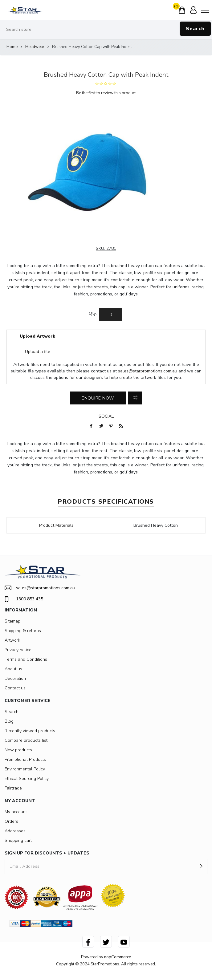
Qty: (93, 313)
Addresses (15, 831)
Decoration (15, 678)
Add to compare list (135, 398)
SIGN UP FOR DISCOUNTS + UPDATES (47, 853)
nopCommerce (117, 957)
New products (18, 750)
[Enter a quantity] (110, 314)
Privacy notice (18, 650)
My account (16, 812)
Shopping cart (18, 840)
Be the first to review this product (106, 93)
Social (106, 416)
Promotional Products (25, 759)
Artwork (12, 640)
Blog (9, 721)
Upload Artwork (37, 336)
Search (195, 28)
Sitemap (12, 621)
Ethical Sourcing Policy (27, 778)
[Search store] (106, 29)
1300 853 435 (24, 599)
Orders (11, 821)
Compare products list (26, 740)
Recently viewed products (30, 731)
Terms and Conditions (26, 659)
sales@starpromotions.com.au (147, 371)
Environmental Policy (25, 769)
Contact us (15, 688)
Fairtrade (13, 788)
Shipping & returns (23, 631)
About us (13, 669)
